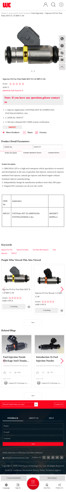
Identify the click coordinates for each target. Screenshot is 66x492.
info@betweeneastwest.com (16, 458)
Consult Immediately (14, 478)
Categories (33, 485)
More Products (11, 132)
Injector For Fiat (7, 250)
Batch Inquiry (52, 478)
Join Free (47, 488)
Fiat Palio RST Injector (41, 250)
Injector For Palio (23, 250)
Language (6, 488)
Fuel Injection (37, 13)
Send (33, 444)
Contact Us (59, 404)
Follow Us (59, 488)
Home (3, 13)
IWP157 (14, 253)
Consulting (14, 306)
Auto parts (13, 13)
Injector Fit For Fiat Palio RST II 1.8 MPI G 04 (16, 291)
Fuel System (24, 13)
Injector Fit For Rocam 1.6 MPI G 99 (48, 295)
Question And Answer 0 (13, 90)
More (33, 322)
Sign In (17, 488)
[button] (61, 289)
